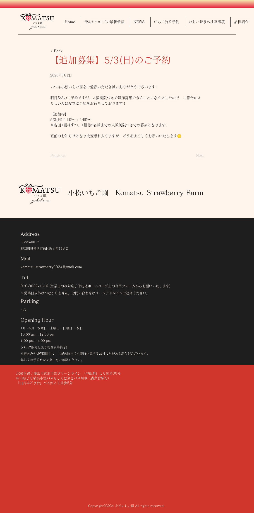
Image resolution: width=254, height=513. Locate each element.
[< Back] (65, 50)
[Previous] (65, 155)
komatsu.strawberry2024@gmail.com (51, 267)
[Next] (192, 155)
